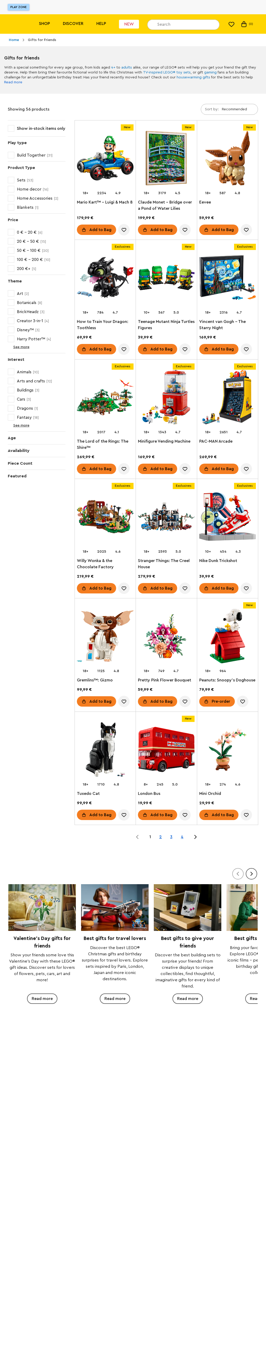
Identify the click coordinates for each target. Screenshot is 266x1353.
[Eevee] (227, 159)
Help (101, 24)
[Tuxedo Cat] (105, 750)
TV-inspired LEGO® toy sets (167, 72)
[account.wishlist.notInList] (124, 229)
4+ (113, 67)
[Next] (251, 874)
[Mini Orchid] (227, 750)
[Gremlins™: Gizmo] (105, 637)
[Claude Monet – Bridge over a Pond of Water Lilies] (166, 159)
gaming (210, 72)
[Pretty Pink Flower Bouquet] (166, 637)
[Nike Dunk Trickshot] (227, 517)
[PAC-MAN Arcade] (227, 398)
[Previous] (238, 874)
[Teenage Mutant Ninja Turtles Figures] (166, 278)
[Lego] (15, 24)
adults (126, 67)
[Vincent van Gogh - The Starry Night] (227, 278)
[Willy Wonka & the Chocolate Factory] (105, 517)
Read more (13, 82)
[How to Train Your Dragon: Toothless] (105, 278)
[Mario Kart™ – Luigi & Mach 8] (105, 159)
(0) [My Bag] (246, 24)
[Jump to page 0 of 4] (137, 837)
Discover (73, 24)
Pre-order (221, 702)
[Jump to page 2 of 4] (195, 837)
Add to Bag (100, 230)
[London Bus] (166, 750)
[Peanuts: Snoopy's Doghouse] (227, 637)
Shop (44, 24)
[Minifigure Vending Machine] (166, 398)
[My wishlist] (231, 24)
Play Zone (18, 7)
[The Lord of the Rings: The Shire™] (105, 398)
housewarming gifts (193, 77)
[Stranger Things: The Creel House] (166, 517)
